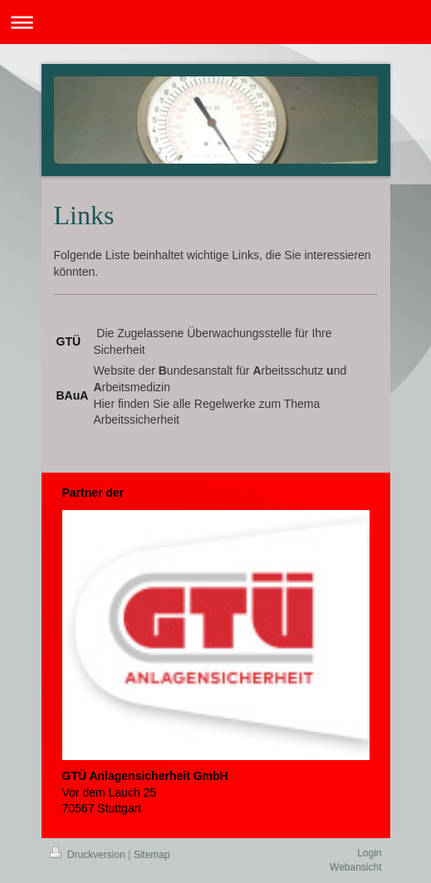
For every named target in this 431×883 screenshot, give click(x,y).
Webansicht (355, 867)
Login (369, 853)
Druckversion (89, 855)
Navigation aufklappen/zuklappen (215, 22)
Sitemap (152, 855)
